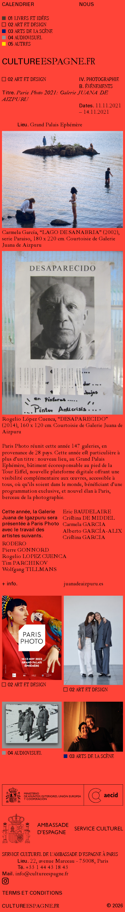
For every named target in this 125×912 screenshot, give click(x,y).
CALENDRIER (18, 4)
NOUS (86, 4)
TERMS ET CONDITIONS (32, 893)
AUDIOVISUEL (28, 38)
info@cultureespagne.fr (41, 874)
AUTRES (23, 44)
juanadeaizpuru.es (83, 584)
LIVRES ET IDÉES (31, 19)
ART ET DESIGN (30, 25)
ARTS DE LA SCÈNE (34, 32)
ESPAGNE (48, 62)
